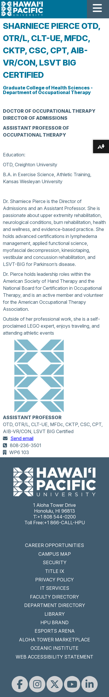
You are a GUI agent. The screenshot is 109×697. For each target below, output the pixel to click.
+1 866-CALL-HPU (64, 522)
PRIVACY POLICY (54, 580)
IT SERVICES (54, 588)
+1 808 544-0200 (56, 517)
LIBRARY (54, 614)
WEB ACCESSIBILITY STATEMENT (54, 657)
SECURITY (55, 562)
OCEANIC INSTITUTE (54, 648)
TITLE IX (54, 571)
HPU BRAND (54, 622)
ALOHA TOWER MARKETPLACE (54, 640)
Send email (21, 438)
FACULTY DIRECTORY (54, 597)
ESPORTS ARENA (55, 631)
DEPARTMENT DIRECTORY (54, 605)
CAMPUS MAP (54, 554)
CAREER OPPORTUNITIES (54, 545)
